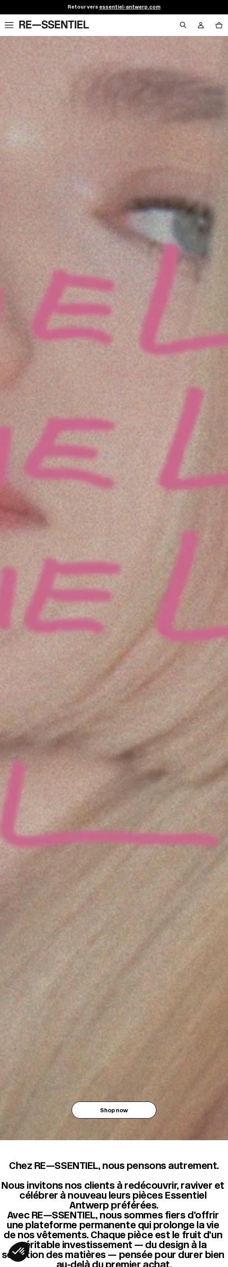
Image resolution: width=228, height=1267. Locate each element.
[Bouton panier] (219, 25)
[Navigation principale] (9, 25)
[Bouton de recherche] (183, 25)
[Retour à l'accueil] (54, 25)
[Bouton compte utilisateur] (201, 25)
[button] (19, 1252)
